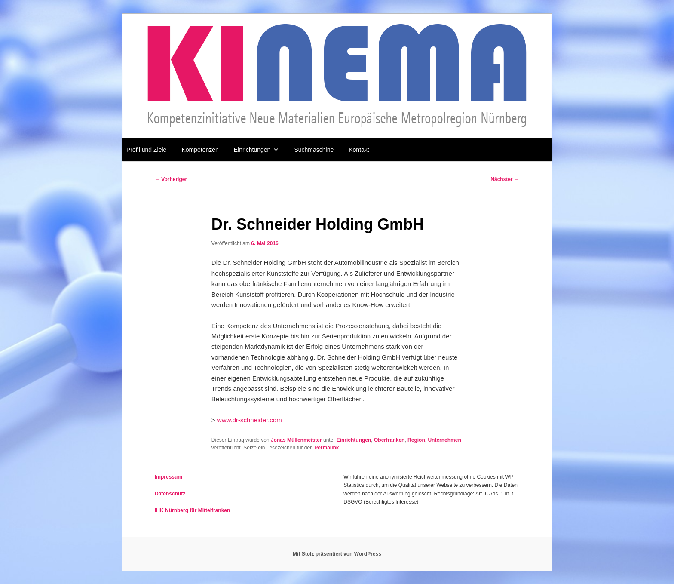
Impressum (168, 477)
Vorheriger (171, 179)
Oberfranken (389, 440)
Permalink (326, 448)
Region (416, 440)
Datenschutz (170, 494)
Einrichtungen (256, 149)
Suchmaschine (314, 149)
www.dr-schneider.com (249, 420)
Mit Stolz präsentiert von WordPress (337, 554)
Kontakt (359, 149)
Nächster (504, 179)
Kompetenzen (199, 149)
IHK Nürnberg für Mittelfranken (192, 510)
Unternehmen (444, 440)
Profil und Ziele (146, 149)
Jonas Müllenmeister (296, 440)
